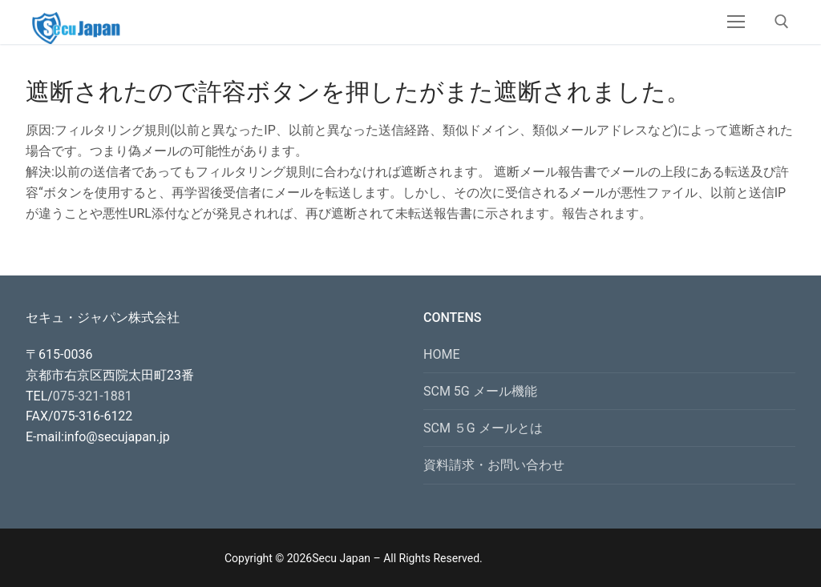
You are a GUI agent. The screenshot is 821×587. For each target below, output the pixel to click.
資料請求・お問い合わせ (493, 464)
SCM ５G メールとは (483, 428)
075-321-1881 (92, 396)
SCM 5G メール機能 (480, 391)
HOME (441, 354)
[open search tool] (781, 21)
